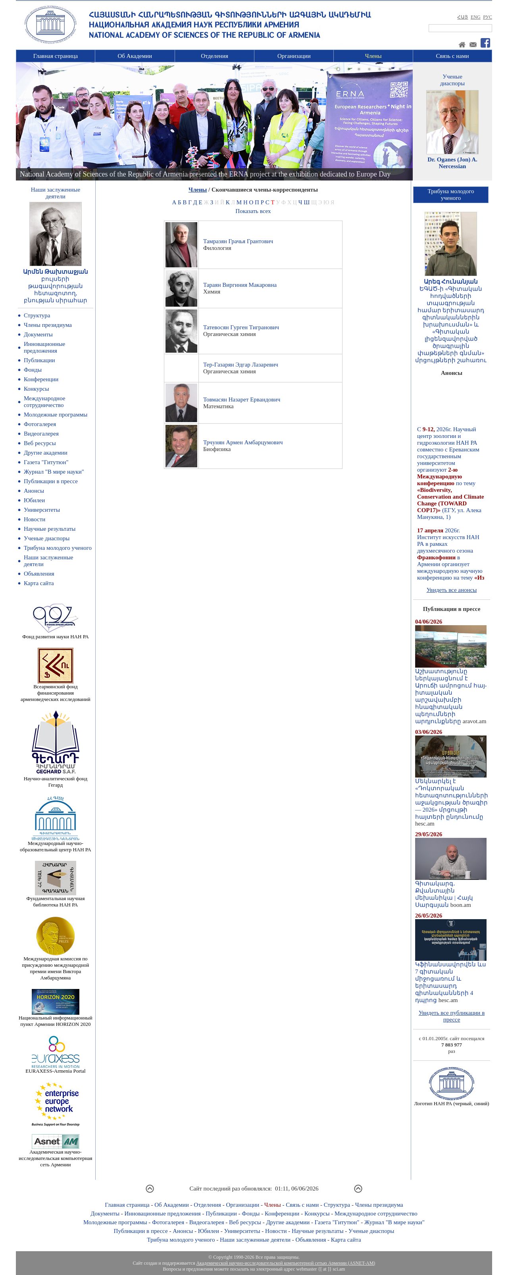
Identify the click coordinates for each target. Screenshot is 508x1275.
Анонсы (34, 491)
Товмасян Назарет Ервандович (241, 399)
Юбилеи (34, 500)
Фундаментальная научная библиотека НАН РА (55, 899)
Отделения (214, 56)
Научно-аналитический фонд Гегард (55, 779)
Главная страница (55, 56)
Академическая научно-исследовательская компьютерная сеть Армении (55, 1155)
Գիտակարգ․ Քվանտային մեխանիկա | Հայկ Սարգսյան (451, 891)
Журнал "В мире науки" (54, 472)
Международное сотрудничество (44, 401)
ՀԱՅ (462, 17)
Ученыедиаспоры (452, 79)
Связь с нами (452, 56)
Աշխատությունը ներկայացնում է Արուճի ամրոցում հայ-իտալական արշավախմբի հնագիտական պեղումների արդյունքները (451, 693)
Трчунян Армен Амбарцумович (243, 442)
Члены (373, 56)
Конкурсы (36, 389)
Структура (37, 315)
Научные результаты (49, 529)
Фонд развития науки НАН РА (55, 634)
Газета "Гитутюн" (46, 462)
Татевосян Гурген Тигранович (241, 327)
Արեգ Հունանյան (451, 281)
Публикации (39, 360)
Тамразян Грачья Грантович (238, 241)
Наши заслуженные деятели (255, 1240)
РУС (487, 17)
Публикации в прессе (51, 481)
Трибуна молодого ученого (58, 548)
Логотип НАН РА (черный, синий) (451, 1101)
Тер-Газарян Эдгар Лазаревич (240, 364)
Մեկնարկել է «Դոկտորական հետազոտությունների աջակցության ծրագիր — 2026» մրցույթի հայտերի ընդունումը (451, 796)
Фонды (33, 370)
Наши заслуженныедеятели (55, 193)
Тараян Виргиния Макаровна (240, 285)
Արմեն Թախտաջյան (56, 272)
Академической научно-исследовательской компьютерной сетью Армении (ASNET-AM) (285, 1263)
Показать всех (253, 211)
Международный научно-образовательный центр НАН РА (55, 844)
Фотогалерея (40, 424)
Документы (38, 334)
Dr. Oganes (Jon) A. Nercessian (452, 162)
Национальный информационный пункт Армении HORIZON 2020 (55, 1018)
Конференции (41, 379)
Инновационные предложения (44, 347)
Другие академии (45, 452)
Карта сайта (39, 583)
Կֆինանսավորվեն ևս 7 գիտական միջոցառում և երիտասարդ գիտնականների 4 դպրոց (451, 979)
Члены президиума (48, 325)
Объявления (39, 573)
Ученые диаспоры (46, 538)
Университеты (42, 510)
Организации (294, 56)
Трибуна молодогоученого (451, 194)
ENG (476, 17)
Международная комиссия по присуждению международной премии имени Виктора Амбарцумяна (55, 966)
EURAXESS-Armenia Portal (55, 1068)
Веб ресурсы (40, 443)
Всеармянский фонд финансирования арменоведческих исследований (55, 690)
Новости (34, 519)
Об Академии (134, 56)
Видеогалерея (41, 433)
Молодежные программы (55, 414)
